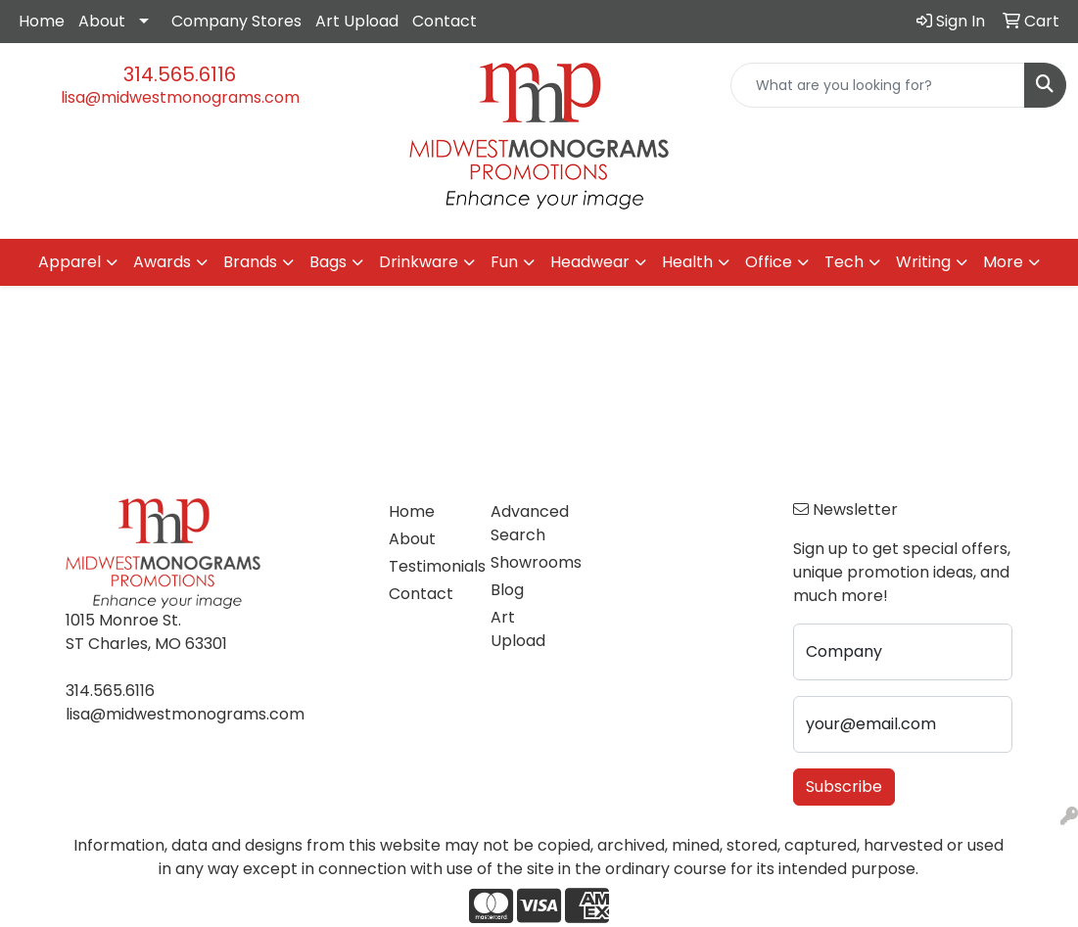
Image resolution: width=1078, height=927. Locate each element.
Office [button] (768, 262)
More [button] (1003, 262)
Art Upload (356, 21)
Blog (507, 590)
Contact (444, 21)
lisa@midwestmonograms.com (180, 97)
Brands (250, 262)
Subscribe (844, 786)
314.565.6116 (179, 74)
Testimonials (427, 566)
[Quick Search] (877, 85)
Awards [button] (162, 262)
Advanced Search (529, 523)
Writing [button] (923, 262)
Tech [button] (844, 262)
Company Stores (236, 21)
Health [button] (687, 262)
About (101, 21)
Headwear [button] (590, 262)
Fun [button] (504, 262)
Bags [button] (328, 262)
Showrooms (529, 562)
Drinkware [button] (418, 262)
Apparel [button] (69, 262)
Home (42, 21)
